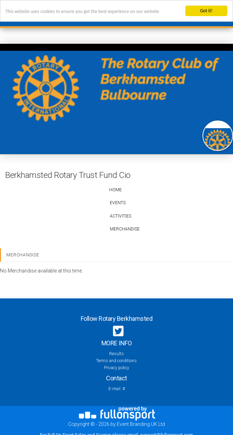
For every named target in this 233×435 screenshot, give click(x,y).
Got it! (206, 11)
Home (115, 189)
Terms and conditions (116, 360)
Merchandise (125, 229)
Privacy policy (116, 367)
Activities (120, 216)
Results (116, 353)
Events (118, 202)
